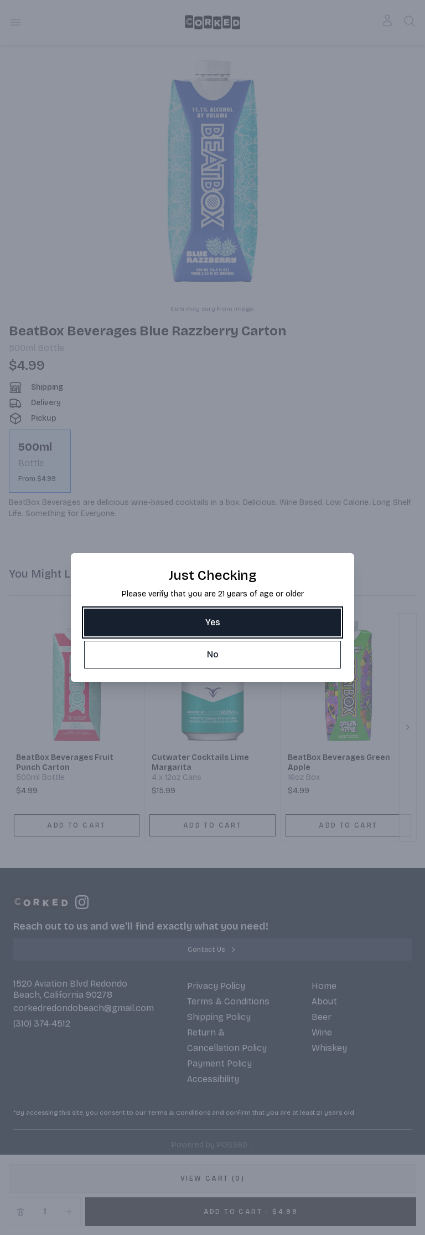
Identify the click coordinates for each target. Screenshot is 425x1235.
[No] (212, 654)
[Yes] (212, 622)
